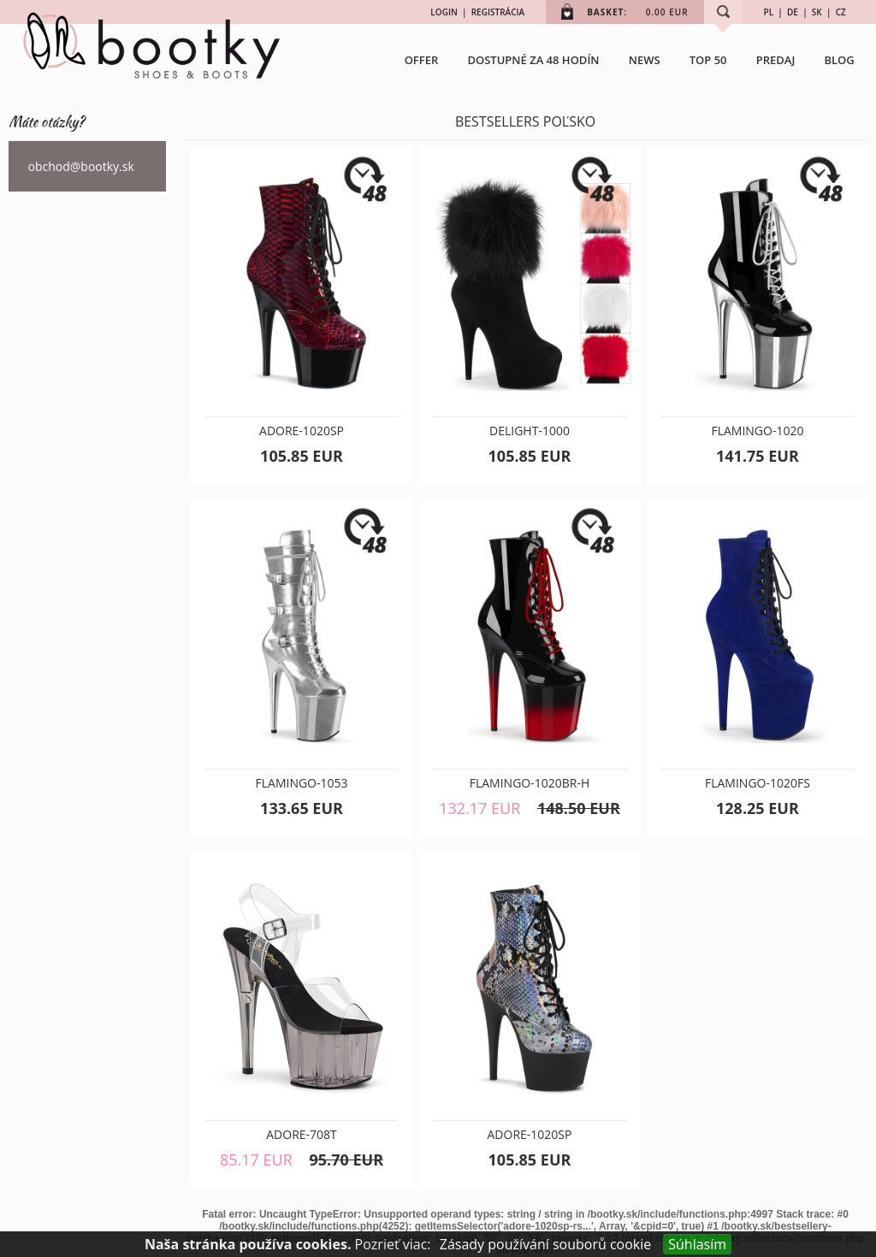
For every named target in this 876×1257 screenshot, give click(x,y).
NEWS (644, 60)
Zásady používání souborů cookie (546, 1244)
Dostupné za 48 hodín (533, 60)
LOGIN (443, 12)
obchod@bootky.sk (81, 166)
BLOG (839, 60)
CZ (841, 12)
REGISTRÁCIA (497, 12)
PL (769, 12)
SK (817, 12)
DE (792, 12)
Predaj (776, 60)
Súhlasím (697, 1244)
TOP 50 (708, 60)
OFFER (422, 60)
